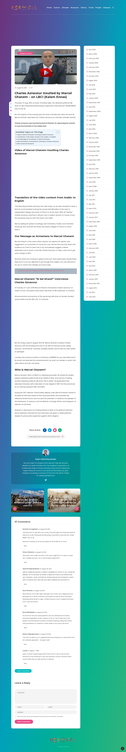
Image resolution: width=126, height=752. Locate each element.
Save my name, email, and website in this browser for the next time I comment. (40, 716)
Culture (57, 8)
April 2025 (92, 50)
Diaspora (106, 8)
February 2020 (94, 138)
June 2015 (92, 257)
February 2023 (94, 67)
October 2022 (93, 76)
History (84, 8)
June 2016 (92, 231)
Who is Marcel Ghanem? (25, 144)
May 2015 (92, 261)
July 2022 (92, 85)
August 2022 (93, 81)
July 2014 (92, 292)
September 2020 (95, 111)
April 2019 (92, 164)
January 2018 (93, 191)
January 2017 (93, 217)
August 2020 (93, 116)
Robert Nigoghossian (31, 634)
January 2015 (93, 279)
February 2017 (94, 213)
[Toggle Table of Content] (57, 132)
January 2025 (93, 63)
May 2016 (92, 235)
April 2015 (92, 266)
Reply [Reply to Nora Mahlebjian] (25, 627)
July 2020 (92, 120)
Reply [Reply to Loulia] (25, 663)
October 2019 (93, 156)
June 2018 (92, 182)
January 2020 (93, 142)
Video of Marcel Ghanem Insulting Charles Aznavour (35, 135)
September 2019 (94, 160)
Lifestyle (65, 8)
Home (49, 8)
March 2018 (93, 186)
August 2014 (93, 288)
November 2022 (94, 72)
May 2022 (92, 94)
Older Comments (23, 671)
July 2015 (92, 253)
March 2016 (93, 244)
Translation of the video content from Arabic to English (36, 137)
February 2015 (94, 275)
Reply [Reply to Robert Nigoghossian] (25, 644)
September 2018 (94, 178)
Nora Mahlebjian (29, 612)
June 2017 (92, 200)
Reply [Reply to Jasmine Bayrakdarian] (25, 584)
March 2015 (93, 270)
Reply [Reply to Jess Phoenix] (25, 606)
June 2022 (92, 89)
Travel (91, 8)
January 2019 (93, 173)
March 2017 (93, 209)
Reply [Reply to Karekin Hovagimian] (25, 546)
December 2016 (94, 222)
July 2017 (92, 195)
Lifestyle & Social (25, 53)
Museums (75, 8)
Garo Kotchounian (45, 459)
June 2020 (92, 125)
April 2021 (92, 107)
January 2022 (93, 98)
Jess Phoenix (27, 590)
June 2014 (92, 297)
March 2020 (93, 133)
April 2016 (92, 239)
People (98, 8)
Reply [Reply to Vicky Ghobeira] (25, 562)
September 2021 (94, 103)
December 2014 (94, 284)
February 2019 (93, 169)
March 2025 (93, 54)
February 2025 (94, 58)
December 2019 (94, 147)
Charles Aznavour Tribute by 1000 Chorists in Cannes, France (41, 271)
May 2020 (92, 129)
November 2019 (94, 151)
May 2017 (92, 204)
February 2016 (94, 248)
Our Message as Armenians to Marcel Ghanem (33, 139)
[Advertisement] (63, 27)
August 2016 (93, 226)
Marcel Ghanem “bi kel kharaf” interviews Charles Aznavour (38, 141)
